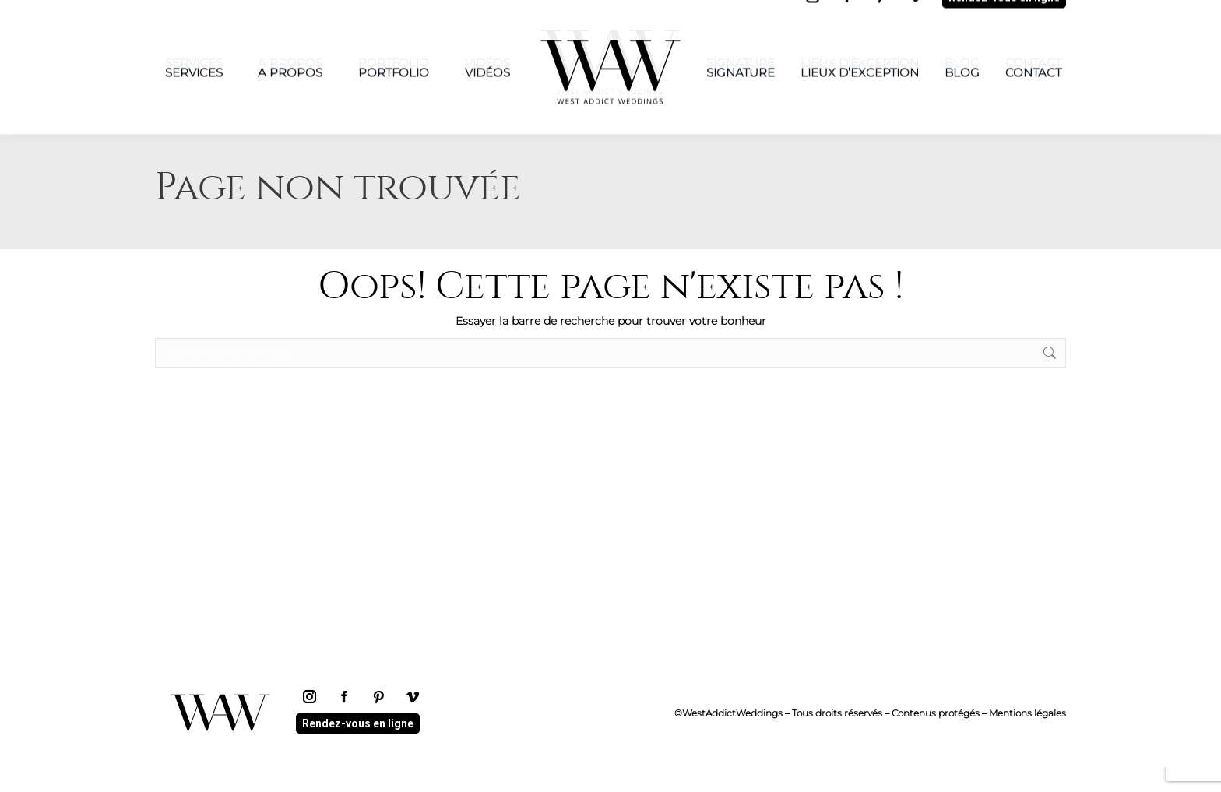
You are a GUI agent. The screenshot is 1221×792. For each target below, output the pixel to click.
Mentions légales (1027, 738)
